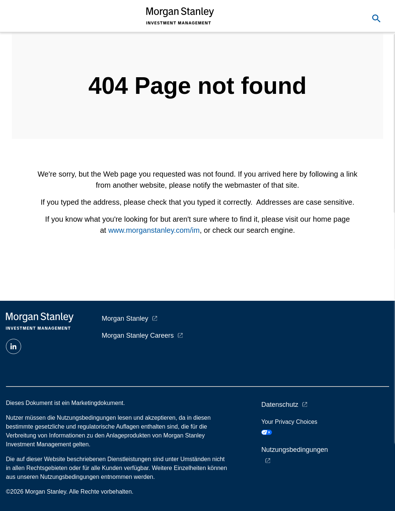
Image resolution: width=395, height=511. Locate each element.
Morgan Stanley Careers (138, 335)
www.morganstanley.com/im (154, 230)
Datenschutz (279, 404)
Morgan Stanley (125, 318)
